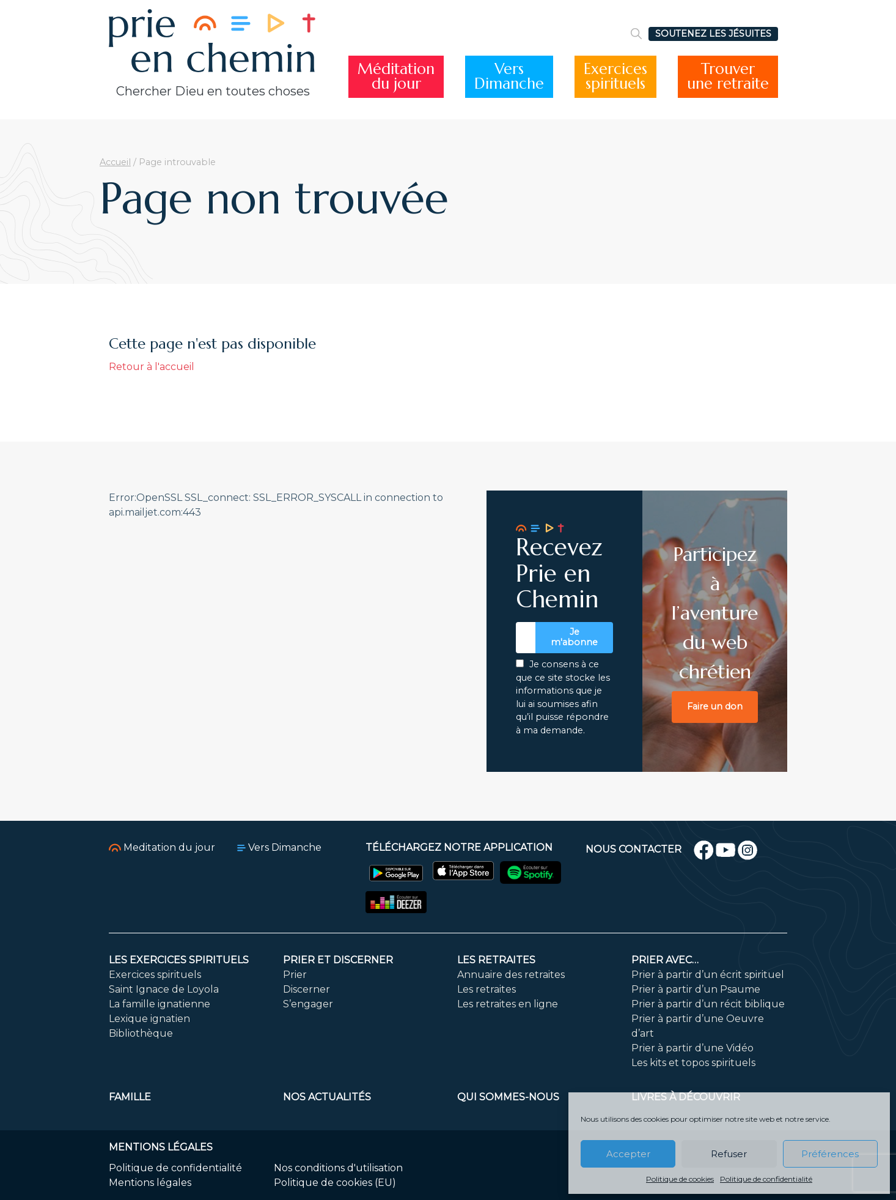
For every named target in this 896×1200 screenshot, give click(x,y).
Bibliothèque (141, 1033)
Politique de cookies (680, 1178)
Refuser (729, 1154)
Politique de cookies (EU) (335, 1182)
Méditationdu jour (396, 77)
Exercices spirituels (155, 974)
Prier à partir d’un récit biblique (708, 1004)
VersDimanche (509, 77)
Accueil (115, 162)
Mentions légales (150, 1182)
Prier (295, 974)
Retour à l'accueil (151, 366)
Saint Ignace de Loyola (164, 989)
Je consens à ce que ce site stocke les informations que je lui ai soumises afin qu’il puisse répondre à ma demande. (563, 697)
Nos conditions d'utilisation (338, 1168)
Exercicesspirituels (615, 77)
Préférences (830, 1154)
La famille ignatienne (159, 1004)
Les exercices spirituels (179, 960)
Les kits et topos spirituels (693, 1063)
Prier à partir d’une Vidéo (692, 1048)
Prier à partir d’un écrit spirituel (707, 974)
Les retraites (496, 960)
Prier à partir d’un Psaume (695, 989)
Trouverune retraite (728, 77)
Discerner (306, 989)
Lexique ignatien (149, 1018)
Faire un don (715, 706)
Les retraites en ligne (507, 1004)
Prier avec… (665, 960)
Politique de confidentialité (766, 1178)
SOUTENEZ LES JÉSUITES (713, 33)
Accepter (628, 1154)
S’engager (308, 1004)
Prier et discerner (338, 960)
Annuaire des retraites (511, 974)
